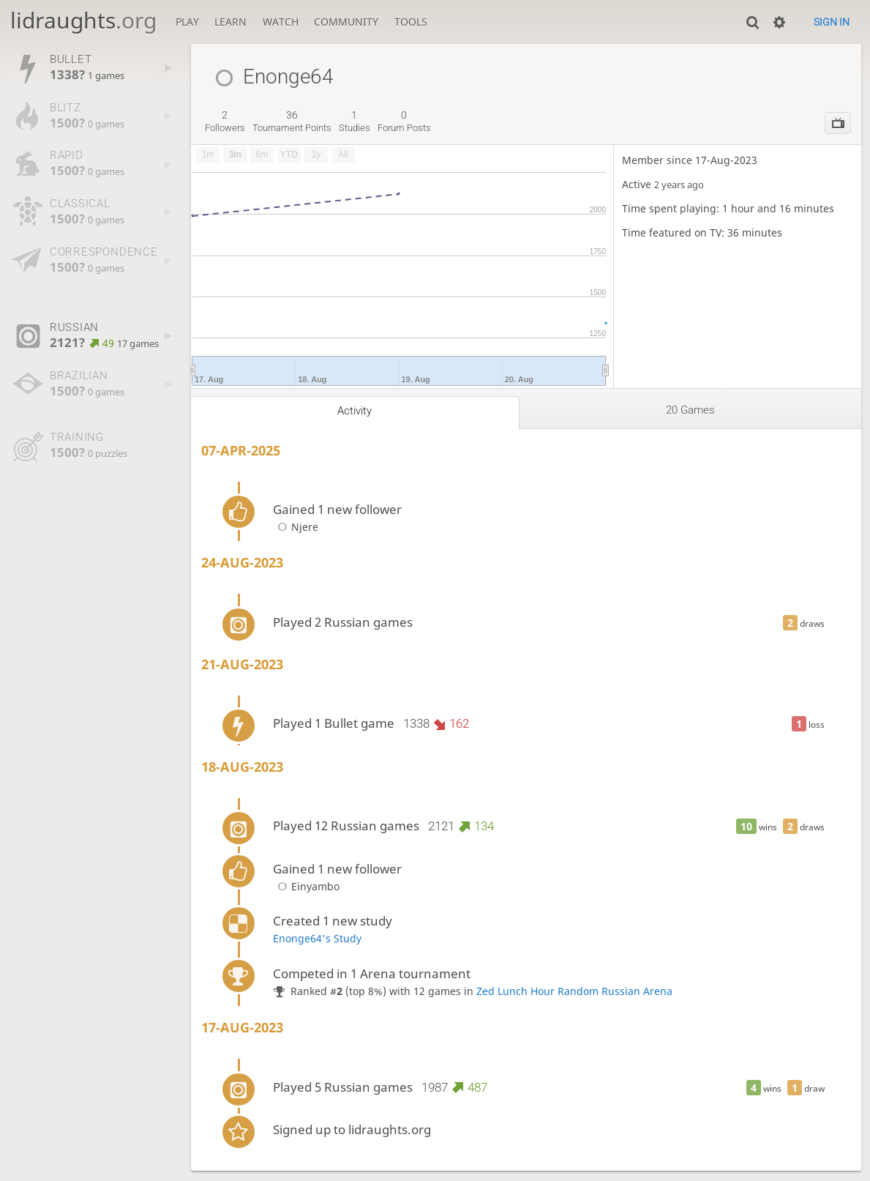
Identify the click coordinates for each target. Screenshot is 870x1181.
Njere (295, 527)
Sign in (832, 22)
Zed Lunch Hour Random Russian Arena (574, 991)
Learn (230, 22)
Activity (354, 410)
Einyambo (306, 886)
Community (346, 22)
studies (354, 121)
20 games (690, 410)
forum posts (404, 121)
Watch (281, 22)
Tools (410, 22)
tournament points (291, 121)
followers (225, 121)
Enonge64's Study (317, 938)
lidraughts (83, 20)
